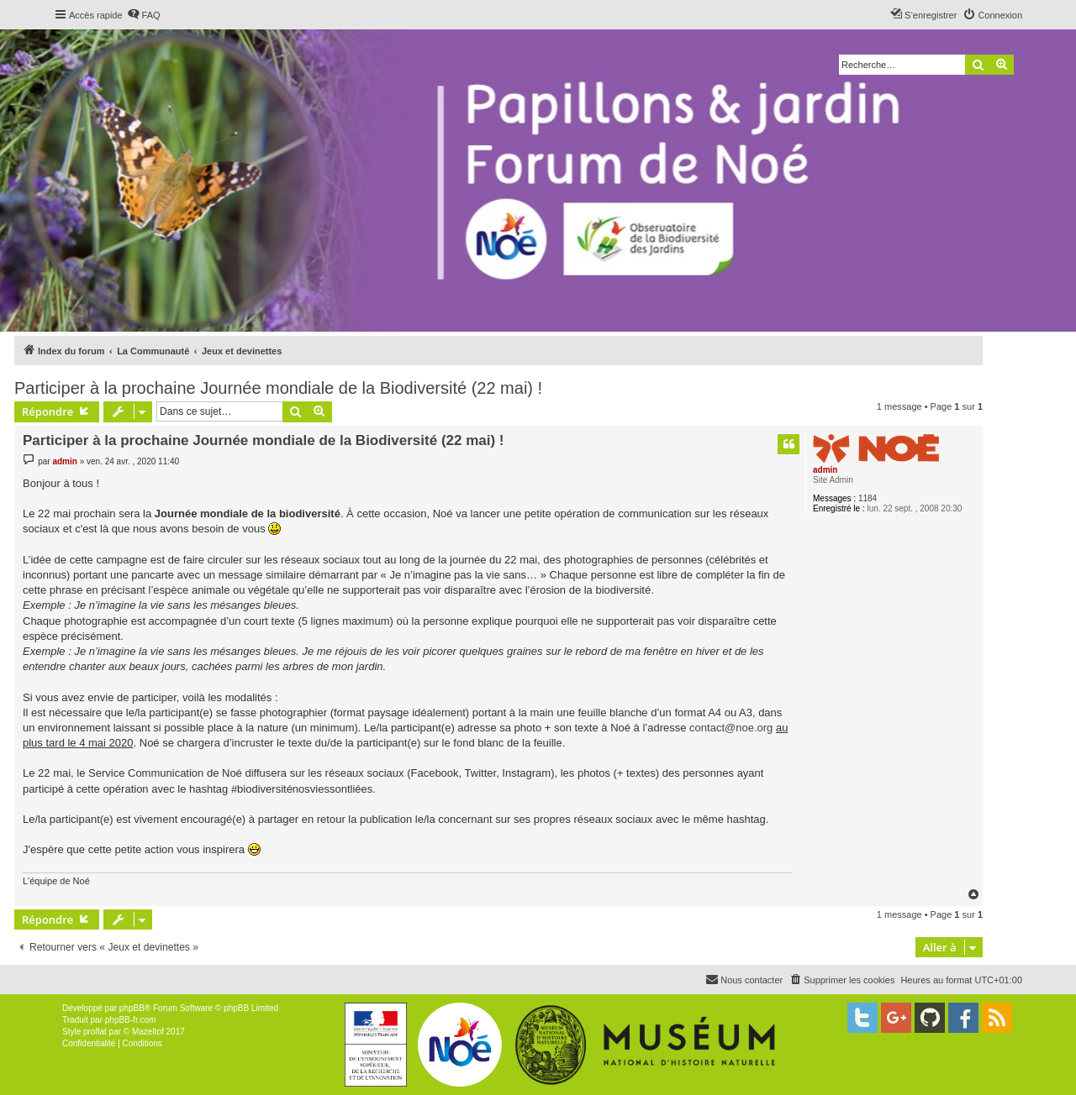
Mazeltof (148, 1031)
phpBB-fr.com (130, 1019)
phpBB (132, 1008)
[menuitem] (144, 15)
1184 (867, 498)
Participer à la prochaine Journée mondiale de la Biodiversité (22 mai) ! (278, 388)
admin (825, 469)
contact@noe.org (731, 727)
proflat (95, 1031)
